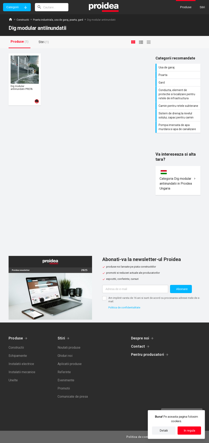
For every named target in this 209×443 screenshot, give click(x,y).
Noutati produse (69, 347)
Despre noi (140, 338)
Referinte (64, 372)
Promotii (64, 388)
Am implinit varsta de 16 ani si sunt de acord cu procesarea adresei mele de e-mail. (154, 299)
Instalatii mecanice (22, 372)
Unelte (13, 380)
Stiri (61, 338)
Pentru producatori (147, 354)
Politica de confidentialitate (124, 307)
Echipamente (18, 356)
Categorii (12, 7)
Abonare (182, 289)
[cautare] (51, 7)
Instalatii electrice (21, 364)
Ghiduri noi (65, 356)
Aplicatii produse (70, 364)
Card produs (25, 79)
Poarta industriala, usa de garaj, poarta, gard (58, 19)
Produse (16, 338)
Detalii (164, 430)
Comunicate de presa (73, 396)
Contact (138, 346)
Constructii (23, 19)
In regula (189, 430)
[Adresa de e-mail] (135, 289)
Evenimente (66, 380)
